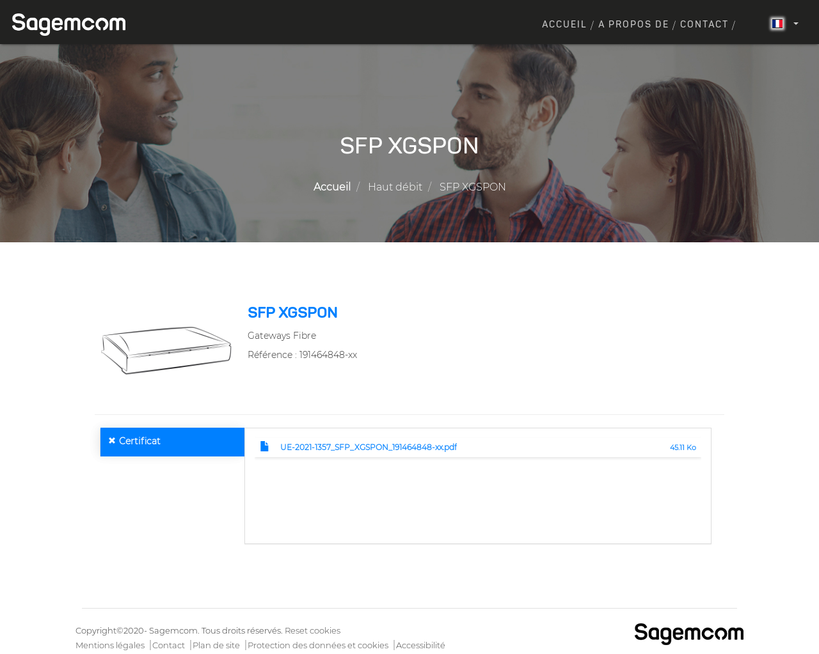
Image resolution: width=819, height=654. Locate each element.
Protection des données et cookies (318, 645)
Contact (704, 24)
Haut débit (395, 187)
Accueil (564, 24)
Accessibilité (420, 645)
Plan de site (216, 645)
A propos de (633, 24)
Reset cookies (312, 630)
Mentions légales (110, 645)
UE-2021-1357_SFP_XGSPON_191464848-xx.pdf (368, 447)
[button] (166, 349)
